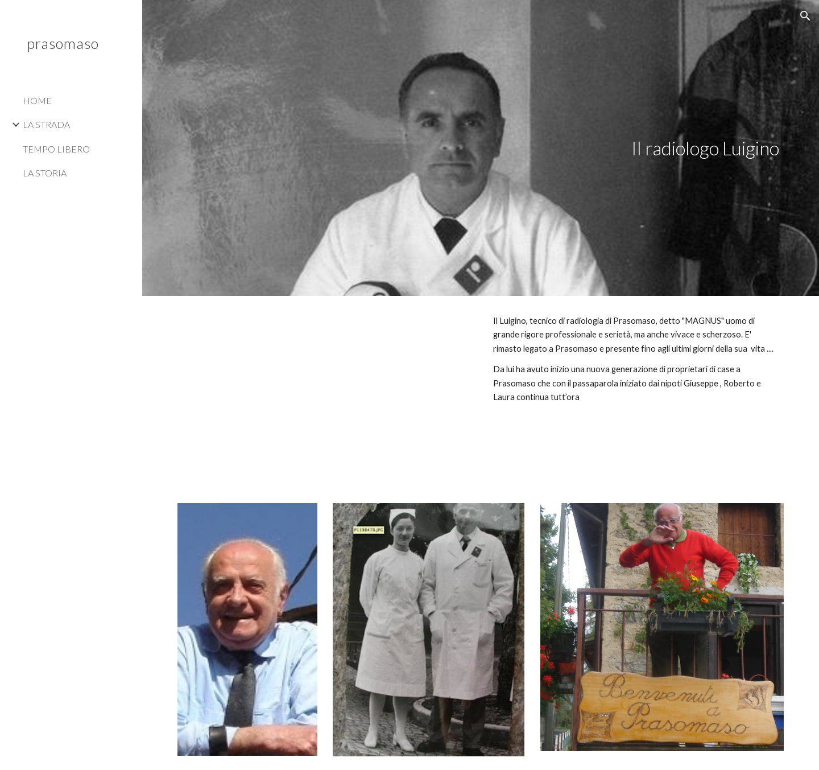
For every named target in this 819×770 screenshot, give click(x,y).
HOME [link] (37, 100)
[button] (805, 16)
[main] (636, 148)
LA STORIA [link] (45, 172)
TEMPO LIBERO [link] (56, 148)
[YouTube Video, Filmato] (325, 393)
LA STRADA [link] (46, 124)
